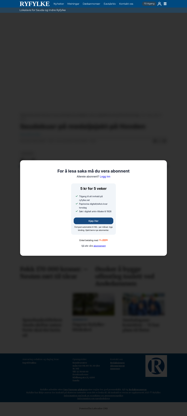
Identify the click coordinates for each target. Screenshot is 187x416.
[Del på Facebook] (155, 144)
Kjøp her (93, 220)
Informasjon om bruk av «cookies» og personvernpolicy (93, 398)
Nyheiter (59, 3)
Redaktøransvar (138, 392)
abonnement (100, 246)
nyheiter (27, 156)
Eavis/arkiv (110, 3)
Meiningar (73, 3)
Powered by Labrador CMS (93, 411)
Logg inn (159, 4)
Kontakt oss (126, 3)
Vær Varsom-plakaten (75, 392)
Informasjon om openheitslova (93, 401)
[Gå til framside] (35, 3)
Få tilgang (149, 3)
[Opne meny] (165, 4)
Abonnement (117, 368)
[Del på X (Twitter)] (159, 144)
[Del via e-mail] (164, 144)
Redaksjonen (117, 365)
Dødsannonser (91, 3)
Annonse (115, 371)
